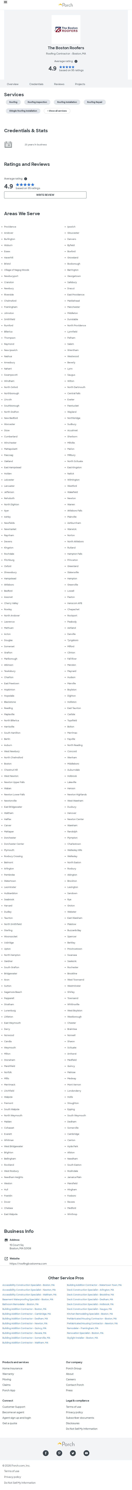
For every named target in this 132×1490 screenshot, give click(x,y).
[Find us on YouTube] (86, 1453)
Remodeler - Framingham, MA (82, 1328)
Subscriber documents (80, 1417)
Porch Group (73, 1368)
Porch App (8, 1390)
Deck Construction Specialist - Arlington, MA (90, 1290)
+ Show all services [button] (57, 111)
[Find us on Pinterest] (59, 1453)
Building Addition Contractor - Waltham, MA (25, 1342)
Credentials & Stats (26, 131)
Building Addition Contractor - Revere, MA (24, 1333)
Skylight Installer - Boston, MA (82, 1338)
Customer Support (13, 1406)
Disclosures (72, 1423)
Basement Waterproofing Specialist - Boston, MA (27, 1299)
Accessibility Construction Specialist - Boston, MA (28, 1285)
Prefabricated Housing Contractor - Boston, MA (92, 1318)
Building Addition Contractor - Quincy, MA (24, 1328)
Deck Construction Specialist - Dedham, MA (90, 1299)
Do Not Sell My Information (81, 1428)
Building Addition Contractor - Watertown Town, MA (94, 1285)
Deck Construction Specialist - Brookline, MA (90, 1294)
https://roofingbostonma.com (28, 1263)
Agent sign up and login (16, 1417)
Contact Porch (75, 1384)
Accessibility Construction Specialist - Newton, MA (29, 1290)
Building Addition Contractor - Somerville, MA (26, 1338)
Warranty (8, 1373)
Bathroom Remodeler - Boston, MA (20, 1304)
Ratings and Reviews (27, 164)
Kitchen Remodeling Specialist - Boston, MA (90, 1314)
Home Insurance (12, 1368)
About (70, 1373)
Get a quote (9, 1423)
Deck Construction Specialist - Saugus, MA (89, 1309)
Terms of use (73, 1406)
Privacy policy (74, 1412)
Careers (71, 1379)
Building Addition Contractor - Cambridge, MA (26, 1314)
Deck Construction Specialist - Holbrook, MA (90, 1304)
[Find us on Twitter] (73, 1453)
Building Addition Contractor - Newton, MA (24, 1323)
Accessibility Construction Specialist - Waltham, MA (29, 1294)
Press (69, 1390)
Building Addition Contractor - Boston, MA (24, 1309)
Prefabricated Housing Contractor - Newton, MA (92, 1323)
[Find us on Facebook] (46, 1453)
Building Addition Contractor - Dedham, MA (25, 1318)
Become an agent (13, 1412)
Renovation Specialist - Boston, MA (85, 1333)
